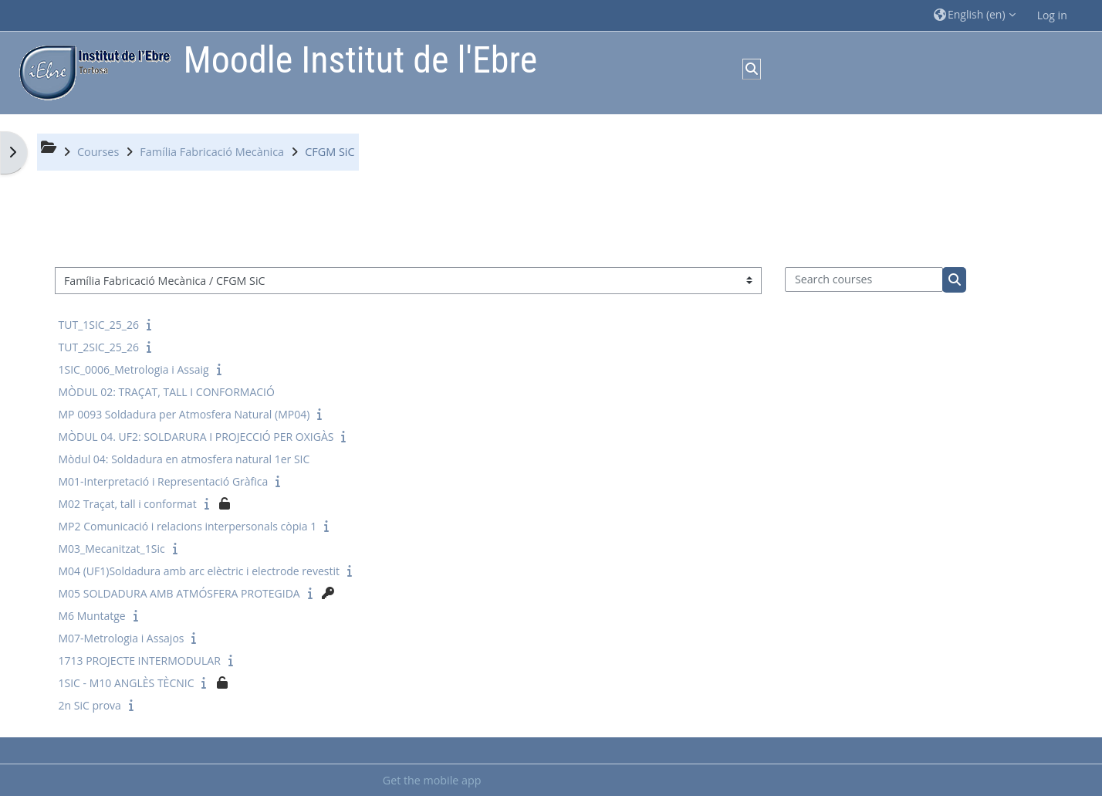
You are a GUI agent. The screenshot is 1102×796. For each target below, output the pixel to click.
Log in (1052, 15)
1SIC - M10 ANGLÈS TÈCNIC (126, 683)
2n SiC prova (90, 705)
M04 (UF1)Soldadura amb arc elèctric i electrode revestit (199, 571)
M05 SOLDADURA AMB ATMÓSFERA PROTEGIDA (179, 593)
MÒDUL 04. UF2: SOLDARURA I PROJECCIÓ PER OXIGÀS (196, 436)
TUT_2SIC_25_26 (99, 347)
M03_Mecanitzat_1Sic (112, 548)
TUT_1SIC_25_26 (99, 324)
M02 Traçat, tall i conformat (128, 503)
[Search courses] (864, 279)
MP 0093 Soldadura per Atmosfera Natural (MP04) (184, 414)
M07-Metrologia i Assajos (121, 638)
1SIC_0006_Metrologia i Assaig (134, 369)
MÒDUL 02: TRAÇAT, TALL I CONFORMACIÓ (167, 391)
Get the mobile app (432, 780)
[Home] (91, 71)
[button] (974, 15)
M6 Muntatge (92, 615)
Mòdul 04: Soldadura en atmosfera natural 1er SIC (184, 459)
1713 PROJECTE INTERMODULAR (140, 660)
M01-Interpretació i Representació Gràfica (164, 481)
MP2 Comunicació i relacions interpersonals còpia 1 (188, 526)
